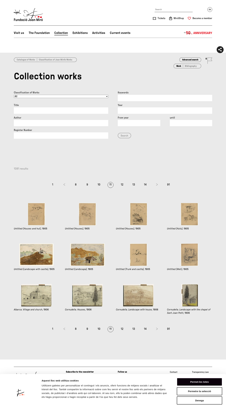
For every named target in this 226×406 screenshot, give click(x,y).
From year (123, 117)
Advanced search (190, 60)
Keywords (123, 92)
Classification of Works (26, 92)
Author (17, 117)
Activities (98, 33)
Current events (120, 33)
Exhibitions (80, 33)
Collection (61, 33)
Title (16, 105)
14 (145, 184)
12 (122, 184)
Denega (199, 385)
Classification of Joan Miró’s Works (55, 60)
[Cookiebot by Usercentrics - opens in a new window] (20, 399)
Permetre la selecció (199, 376)
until (172, 117)
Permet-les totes (199, 367)
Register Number (23, 130)
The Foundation (39, 33)
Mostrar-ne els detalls (182, 399)
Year (120, 105)
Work (178, 66)
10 (99, 184)
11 (110, 184)
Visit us (19, 33)
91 (168, 184)
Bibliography (191, 66)
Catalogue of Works (26, 60)
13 (133, 184)
